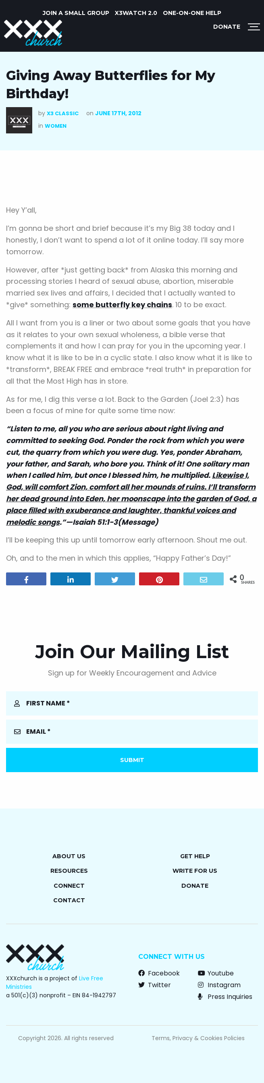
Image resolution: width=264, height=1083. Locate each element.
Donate (226, 26)
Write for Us (195, 870)
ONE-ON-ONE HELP (192, 13)
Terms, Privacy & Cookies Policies (198, 1038)
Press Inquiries (225, 996)
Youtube (216, 973)
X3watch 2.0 (136, 13)
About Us (68, 856)
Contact (69, 900)
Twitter (154, 985)
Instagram (219, 985)
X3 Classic (63, 113)
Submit (132, 760)
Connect (69, 885)
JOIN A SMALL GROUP (76, 13)
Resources (69, 870)
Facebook (159, 973)
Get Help (195, 856)
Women (56, 126)
